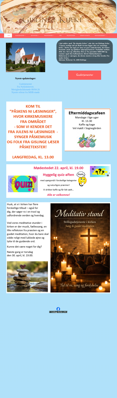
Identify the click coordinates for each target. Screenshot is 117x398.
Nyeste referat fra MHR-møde (25, 92)
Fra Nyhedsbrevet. (25, 86)
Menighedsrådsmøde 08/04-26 (25, 89)
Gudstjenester (25, 84)
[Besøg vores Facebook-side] (58, 309)
